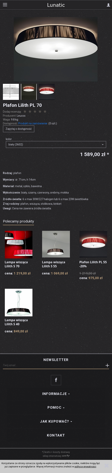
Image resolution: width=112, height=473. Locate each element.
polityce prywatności (85, 466)
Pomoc (56, 407)
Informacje (56, 394)
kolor (9, 139)
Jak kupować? (56, 421)
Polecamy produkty (18, 221)
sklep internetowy (56, 456)
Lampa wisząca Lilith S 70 (16, 264)
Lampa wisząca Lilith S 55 (53, 264)
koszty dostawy (61, 452)
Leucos (21, 115)
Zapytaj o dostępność (19, 128)
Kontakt (56, 435)
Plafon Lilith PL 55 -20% (93, 264)
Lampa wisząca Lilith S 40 (16, 322)
